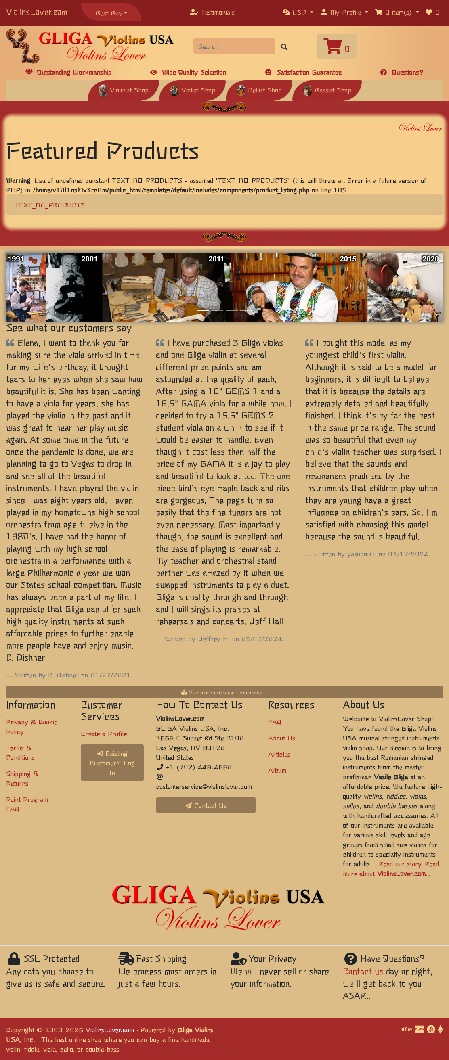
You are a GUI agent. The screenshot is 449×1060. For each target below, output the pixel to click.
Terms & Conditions (20, 752)
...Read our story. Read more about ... (391, 868)
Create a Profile (104, 733)
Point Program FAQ (27, 803)
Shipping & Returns (22, 778)
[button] (298, 12)
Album (277, 770)
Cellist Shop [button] (259, 89)
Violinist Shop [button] (123, 89)
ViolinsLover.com (36, 11)
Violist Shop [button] (192, 89)
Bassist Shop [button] (327, 89)
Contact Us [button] (206, 805)
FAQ (274, 721)
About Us (281, 737)
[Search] (234, 46)
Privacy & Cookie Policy (31, 726)
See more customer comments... (224, 692)
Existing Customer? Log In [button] (112, 762)
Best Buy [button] (108, 12)
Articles (279, 754)
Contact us (363, 971)
